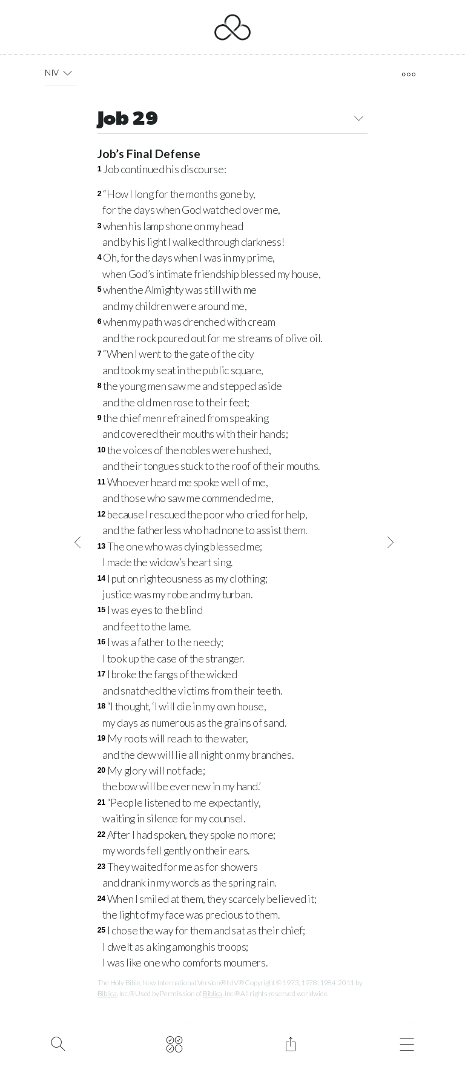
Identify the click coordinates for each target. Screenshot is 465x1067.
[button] (67, 73)
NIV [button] (61, 73)
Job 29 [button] (232, 120)
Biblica (107, 993)
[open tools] (408, 74)
